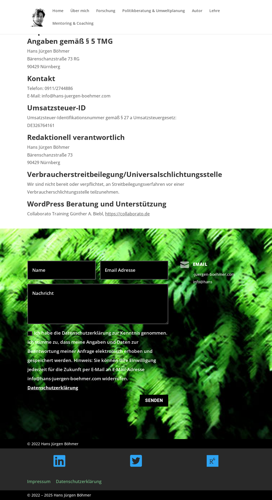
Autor (197, 11)
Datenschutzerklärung (52, 388)
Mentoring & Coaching (73, 23)
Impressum (39, 481)
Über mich (79, 11)
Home (57, 11)
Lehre (214, 11)
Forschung (105, 11)
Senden (154, 400)
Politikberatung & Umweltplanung (153, 11)
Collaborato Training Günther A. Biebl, (88, 214)
